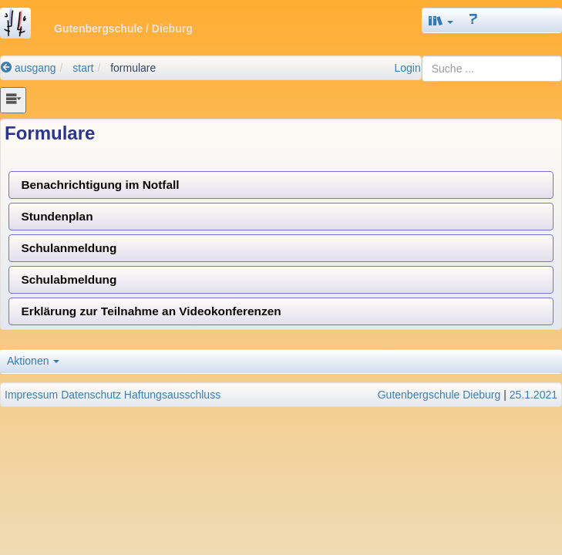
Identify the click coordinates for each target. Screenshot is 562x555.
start (82, 68)
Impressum (31, 394)
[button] (440, 20)
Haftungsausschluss (172, 394)
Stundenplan (57, 216)
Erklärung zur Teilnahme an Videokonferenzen (151, 311)
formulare (133, 68)
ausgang (28, 68)
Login (407, 68)
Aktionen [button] (33, 361)
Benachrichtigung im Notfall (100, 184)
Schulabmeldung (68, 279)
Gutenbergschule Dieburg (439, 394)
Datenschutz (91, 394)
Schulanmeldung (68, 247)
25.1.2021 (533, 394)
